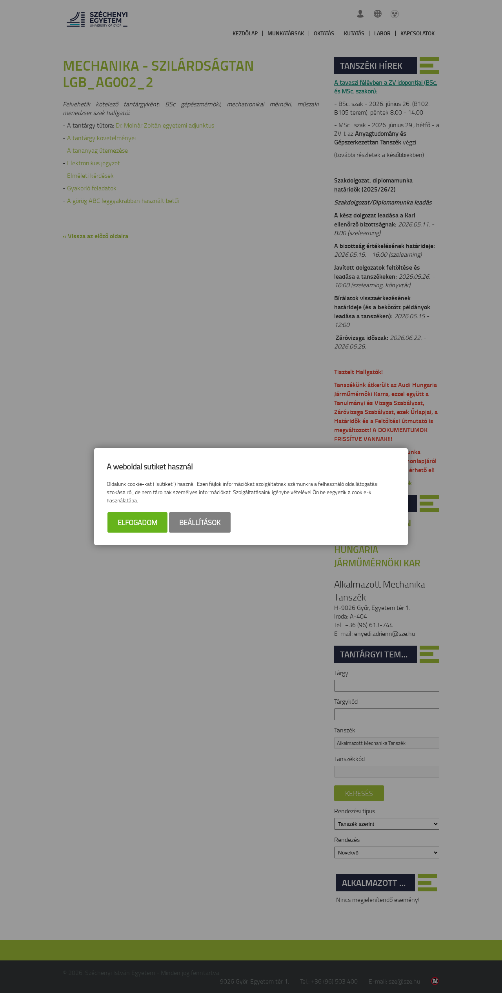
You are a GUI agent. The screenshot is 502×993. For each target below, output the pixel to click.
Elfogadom (137, 522)
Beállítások (199, 522)
